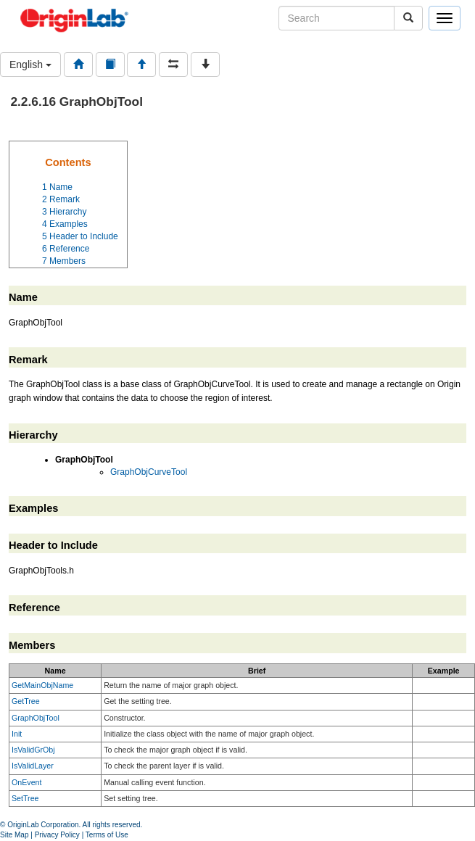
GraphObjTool (35, 717)
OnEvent (26, 782)
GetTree (26, 701)
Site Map (14, 835)
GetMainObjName (42, 685)
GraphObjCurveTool (148, 472)
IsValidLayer (33, 765)
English (30, 64)
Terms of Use (107, 835)
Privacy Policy (57, 835)
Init (17, 733)
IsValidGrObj (33, 749)
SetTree (25, 798)
